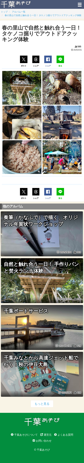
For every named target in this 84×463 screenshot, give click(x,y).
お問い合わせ (42, 440)
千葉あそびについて (24, 434)
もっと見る (42, 403)
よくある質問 (63, 434)
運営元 (46, 434)
